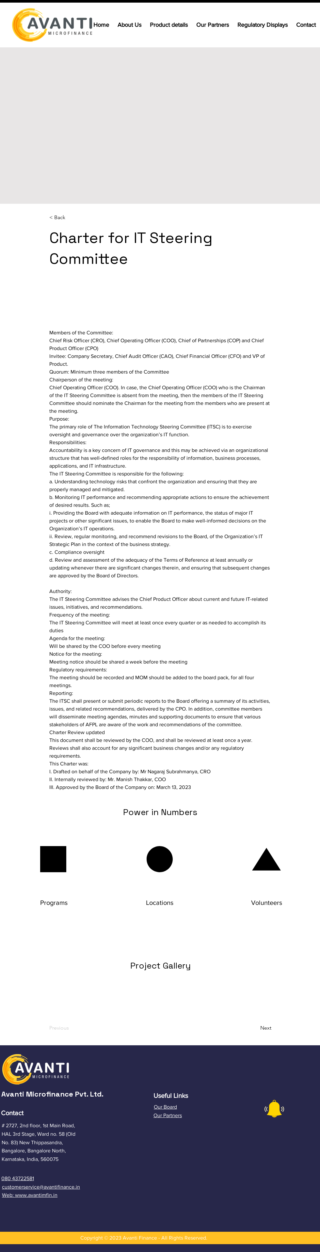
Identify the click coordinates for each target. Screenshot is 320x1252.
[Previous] (75, 1028)
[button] (70, 217)
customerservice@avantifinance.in (41, 1187)
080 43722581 (17, 1178)
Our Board (165, 1107)
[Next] (249, 1028)
